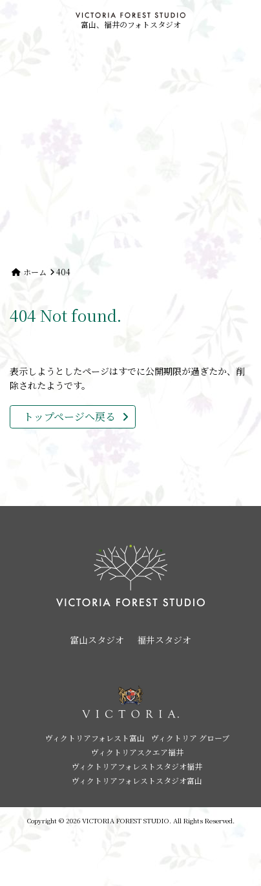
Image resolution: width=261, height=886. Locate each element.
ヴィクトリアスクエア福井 (137, 751)
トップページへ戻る (69, 416)
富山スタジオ (97, 639)
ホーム (35, 271)
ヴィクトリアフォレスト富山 (95, 737)
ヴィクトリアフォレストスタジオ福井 (137, 766)
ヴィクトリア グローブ (190, 737)
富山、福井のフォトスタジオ (130, 21)
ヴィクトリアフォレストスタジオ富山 (137, 780)
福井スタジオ (164, 639)
